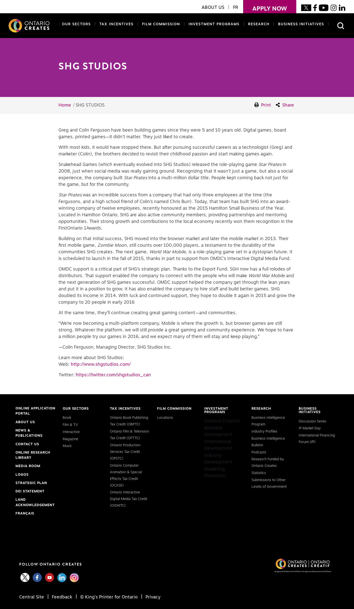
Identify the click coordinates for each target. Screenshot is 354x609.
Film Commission (160, 24)
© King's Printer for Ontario (109, 597)
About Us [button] (213, 7)
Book (67, 418)
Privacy (152, 597)
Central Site (32, 597)
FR (235, 7)
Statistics (258, 473)
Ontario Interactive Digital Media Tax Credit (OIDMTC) (128, 499)
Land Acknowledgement (35, 503)
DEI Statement (29, 491)
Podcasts (258, 452)
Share (285, 105)
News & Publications (29, 433)
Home (65, 105)
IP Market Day (310, 428)
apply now (265, 6)
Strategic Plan (31, 483)
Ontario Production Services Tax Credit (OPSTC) (125, 452)
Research (258, 24)
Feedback (62, 597)
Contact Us (27, 444)
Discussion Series (312, 421)
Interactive (71, 432)
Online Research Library (32, 456)
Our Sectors (76, 24)
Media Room (27, 466)
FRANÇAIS (24, 513)
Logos (22, 474)
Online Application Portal (35, 412)
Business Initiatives (301, 24)
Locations (165, 418)
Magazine (70, 439)
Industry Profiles (264, 431)
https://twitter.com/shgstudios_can (113, 375)
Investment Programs (214, 24)
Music (67, 446)
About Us (25, 422)
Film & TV (70, 425)
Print (262, 105)
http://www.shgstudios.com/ (101, 364)
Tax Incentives (116, 24)
